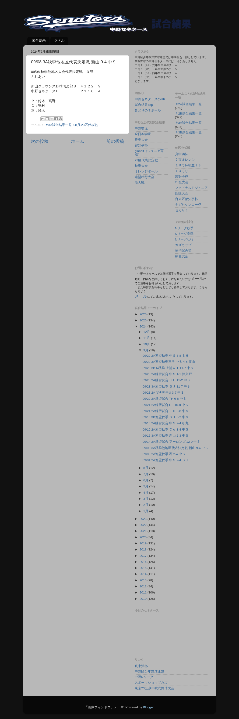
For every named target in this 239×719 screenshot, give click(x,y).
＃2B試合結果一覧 (188, 113)
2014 (144, 574)
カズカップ (183, 245)
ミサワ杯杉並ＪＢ (188, 165)
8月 (146, 468)
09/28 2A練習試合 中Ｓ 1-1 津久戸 (167, 374)
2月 (146, 505)
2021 (144, 531)
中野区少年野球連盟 (149, 671)
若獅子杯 (181, 176)
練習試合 (181, 256)
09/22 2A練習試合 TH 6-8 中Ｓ (164, 398)
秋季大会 (141, 166)
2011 (144, 592)
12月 (147, 332)
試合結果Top (144, 105)
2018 (144, 549)
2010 (144, 598)
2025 (144, 320)
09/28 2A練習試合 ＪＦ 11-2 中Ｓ (166, 380)
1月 (146, 511)
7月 (146, 474)
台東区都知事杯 (186, 199)
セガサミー (183, 210)
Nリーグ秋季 (184, 228)
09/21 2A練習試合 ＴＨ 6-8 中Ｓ (166, 411)
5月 (146, 486)
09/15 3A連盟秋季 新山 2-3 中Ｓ (166, 435)
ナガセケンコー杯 (188, 204)
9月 (146, 350)
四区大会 (181, 193)
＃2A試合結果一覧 (188, 104)
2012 (144, 586)
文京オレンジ (185, 160)
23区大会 (181, 182)
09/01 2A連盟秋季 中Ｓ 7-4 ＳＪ (166, 460)
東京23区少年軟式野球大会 (154, 688)
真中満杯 (181, 154)
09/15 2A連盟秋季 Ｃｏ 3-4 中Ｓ (166, 429)
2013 (144, 580)
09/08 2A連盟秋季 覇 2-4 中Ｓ (164, 454)
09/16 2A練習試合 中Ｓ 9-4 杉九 (166, 423)
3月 (146, 498)
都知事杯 (141, 145)
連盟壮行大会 (144, 177)
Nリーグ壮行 (184, 239)
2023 (144, 519)
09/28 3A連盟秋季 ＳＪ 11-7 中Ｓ (166, 386)
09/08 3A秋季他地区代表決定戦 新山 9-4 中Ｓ (175, 448)
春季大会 (141, 139)
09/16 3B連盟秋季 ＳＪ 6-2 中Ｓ (166, 417)
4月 (146, 492)
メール (141, 296)
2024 (144, 326)
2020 (144, 537)
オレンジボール (146, 171)
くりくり (181, 171)
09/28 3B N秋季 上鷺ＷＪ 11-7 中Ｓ (168, 368)
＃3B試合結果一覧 (188, 132)
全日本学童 (143, 134)
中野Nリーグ (144, 677)
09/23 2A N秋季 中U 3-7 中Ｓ (163, 392)
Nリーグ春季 (184, 234)
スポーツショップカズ (151, 682)
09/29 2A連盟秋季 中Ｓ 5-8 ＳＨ (166, 355)
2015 (144, 568)
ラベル (59, 40)
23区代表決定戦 (146, 160)
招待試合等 (183, 250)
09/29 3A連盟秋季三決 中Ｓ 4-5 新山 (169, 361)
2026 (144, 314)
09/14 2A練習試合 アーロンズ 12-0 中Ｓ (171, 441)
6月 (146, 480)
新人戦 (139, 182)
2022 (144, 525)
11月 (147, 338)
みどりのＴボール (148, 110)
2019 (144, 543)
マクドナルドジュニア (191, 188)
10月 (147, 344)
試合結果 (39, 40)
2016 (144, 562)
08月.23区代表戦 (86, 125)
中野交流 (141, 128)
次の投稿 (40, 141)
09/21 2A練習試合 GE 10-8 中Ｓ (165, 405)
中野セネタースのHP (150, 99)
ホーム (77, 141)
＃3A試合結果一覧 (58, 125)
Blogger (148, 707)
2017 (144, 555)
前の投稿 (115, 141)
